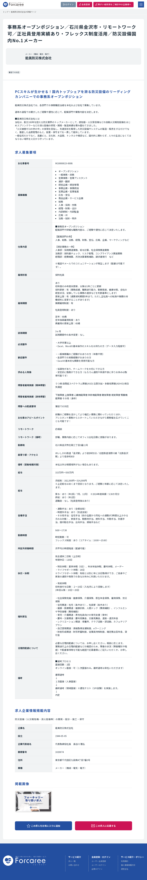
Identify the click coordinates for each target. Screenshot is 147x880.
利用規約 (124, 861)
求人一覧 (72, 861)
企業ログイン (97, 869)
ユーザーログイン (99, 865)
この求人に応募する (106, 825)
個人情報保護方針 (128, 865)
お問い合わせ (73, 865)
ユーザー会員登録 (99, 861)
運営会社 (124, 869)
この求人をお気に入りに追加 (45, 825)
